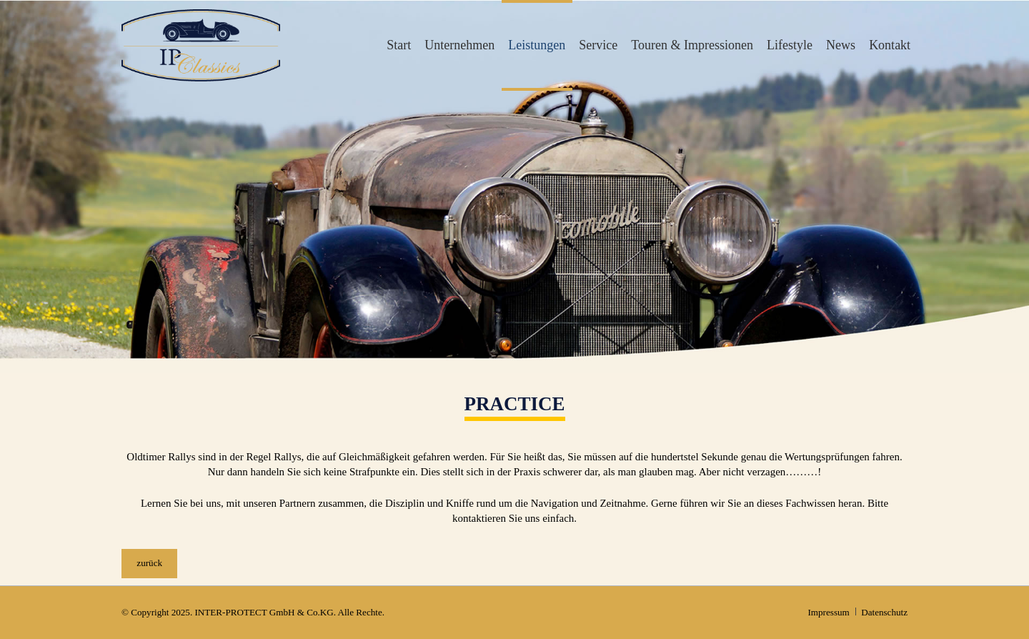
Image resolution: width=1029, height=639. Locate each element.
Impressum (828, 612)
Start (399, 45)
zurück (149, 563)
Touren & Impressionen (692, 45)
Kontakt (889, 45)
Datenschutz (884, 612)
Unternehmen (459, 45)
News (840, 45)
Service (598, 45)
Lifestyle (789, 45)
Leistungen (536, 45)
